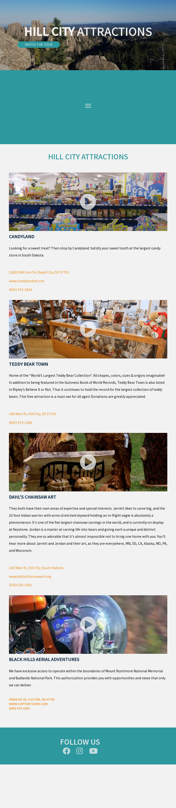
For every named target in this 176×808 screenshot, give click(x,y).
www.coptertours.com (28, 704)
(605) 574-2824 (20, 289)
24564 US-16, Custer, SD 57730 (31, 699)
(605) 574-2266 (20, 422)
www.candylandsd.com (26, 280)
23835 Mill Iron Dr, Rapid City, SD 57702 (39, 272)
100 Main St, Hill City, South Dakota (36, 567)
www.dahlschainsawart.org (30, 576)
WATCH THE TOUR (39, 44)
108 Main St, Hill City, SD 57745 (32, 413)
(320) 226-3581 (20, 584)
